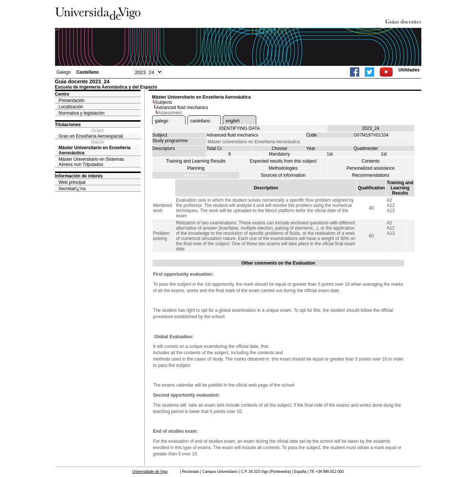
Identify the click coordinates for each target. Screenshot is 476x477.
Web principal (72, 182)
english (233, 121)
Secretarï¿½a (72, 188)
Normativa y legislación (81, 113)
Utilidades (408, 70)
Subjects (163, 102)
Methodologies (283, 168)
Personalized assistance (371, 168)
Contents (370, 161)
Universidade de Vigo (150, 472)
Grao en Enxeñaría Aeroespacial (91, 136)
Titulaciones (68, 124)
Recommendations (370, 175)
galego (161, 121)
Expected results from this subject (283, 161)
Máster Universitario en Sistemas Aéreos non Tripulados (91, 162)
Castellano (87, 72)
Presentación (72, 100)
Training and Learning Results (196, 161)
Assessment (196, 175)
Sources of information (283, 175)
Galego (64, 72)
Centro (62, 94)
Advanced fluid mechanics (182, 107)
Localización (71, 106)
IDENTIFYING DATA (239, 128)
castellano (200, 121)
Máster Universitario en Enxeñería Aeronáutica (95, 150)
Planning (196, 168)
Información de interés (79, 176)
